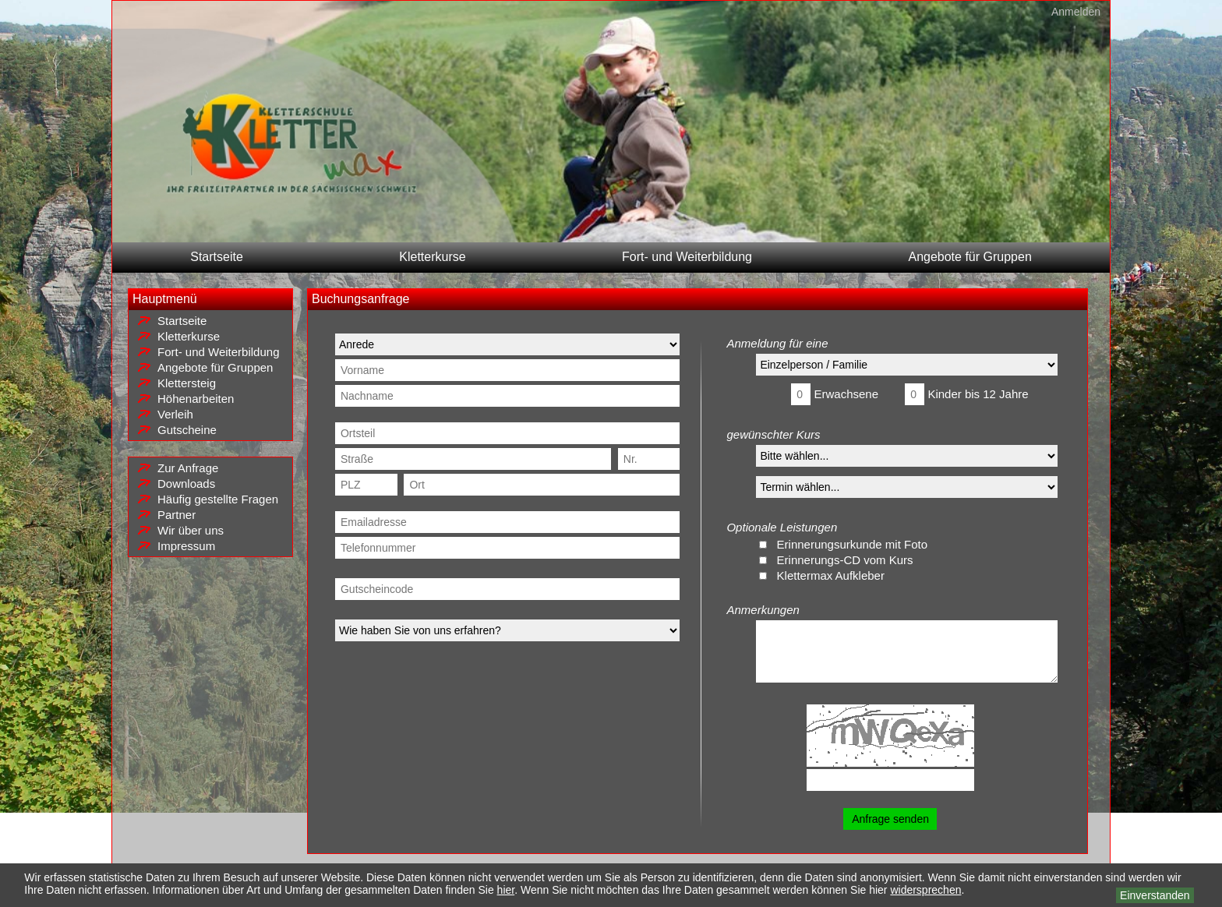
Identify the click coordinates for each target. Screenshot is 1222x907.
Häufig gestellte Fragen (217, 499)
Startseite (216, 256)
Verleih (175, 414)
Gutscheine (187, 429)
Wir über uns (190, 530)
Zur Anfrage (187, 468)
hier (506, 890)
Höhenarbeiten (195, 398)
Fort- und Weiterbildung (687, 256)
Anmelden (1075, 11)
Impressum (186, 545)
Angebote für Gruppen (969, 256)
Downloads (186, 483)
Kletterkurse (432, 256)
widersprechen (925, 890)
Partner (176, 514)
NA (906, 487)
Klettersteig (186, 383)
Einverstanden (1155, 895)
